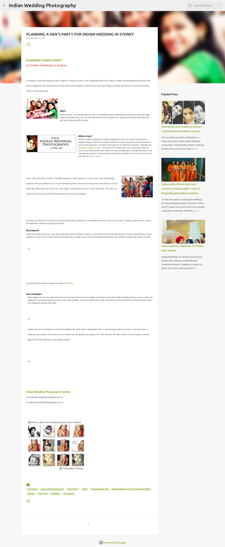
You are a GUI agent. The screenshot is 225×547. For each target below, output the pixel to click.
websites (69, 283)
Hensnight (96, 148)
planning (55, 494)
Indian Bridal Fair (99, 489)
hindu (85, 489)
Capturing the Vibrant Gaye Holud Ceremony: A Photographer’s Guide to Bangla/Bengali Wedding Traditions (180, 189)
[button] (28, 44)
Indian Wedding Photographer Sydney (131, 489)
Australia (33, 489)
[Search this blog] (206, 5)
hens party (72, 489)
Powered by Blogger (112, 542)
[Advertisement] (83, 258)
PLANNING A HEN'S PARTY (44, 60)
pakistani (42, 494)
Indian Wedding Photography (42, 5)
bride (94, 115)
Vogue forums (95, 156)
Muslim (31, 494)
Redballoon (83, 148)
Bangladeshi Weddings (52, 489)
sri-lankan (68, 494)
